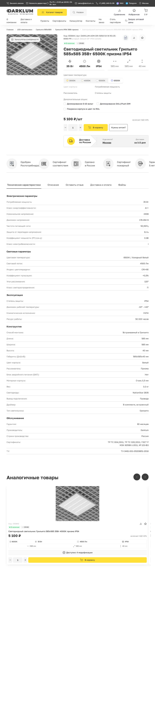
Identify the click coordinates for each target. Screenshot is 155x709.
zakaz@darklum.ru (86, 3)
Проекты (44, 21)
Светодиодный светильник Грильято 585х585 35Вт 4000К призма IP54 (43, 531)
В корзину (95, 127)
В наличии (14, 527)
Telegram (131, 3)
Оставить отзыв (74, 184)
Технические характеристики (24, 184)
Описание (53, 184)
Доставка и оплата (100, 184)
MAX (120, 3)
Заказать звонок (15, 3)
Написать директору (36, 3)
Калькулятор (76, 21)
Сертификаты (59, 21)
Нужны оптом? (118, 127)
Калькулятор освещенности (24, 39)
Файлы (122, 184)
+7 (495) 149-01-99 (105, 3)
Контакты (90, 21)
